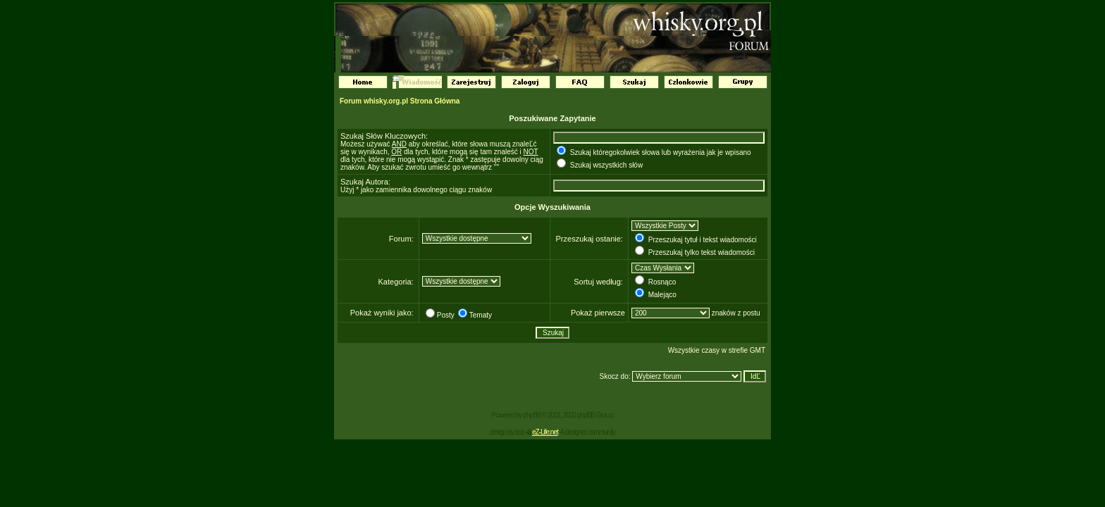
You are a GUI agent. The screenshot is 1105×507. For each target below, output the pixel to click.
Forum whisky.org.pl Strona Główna (399, 101)
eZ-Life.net (545, 432)
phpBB (532, 415)
